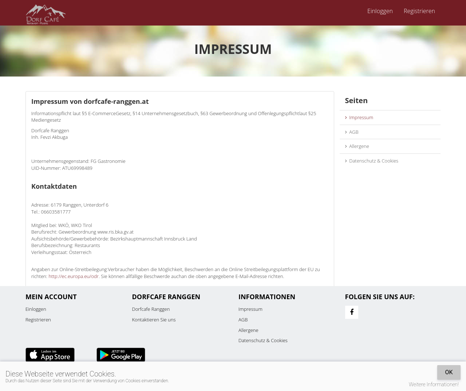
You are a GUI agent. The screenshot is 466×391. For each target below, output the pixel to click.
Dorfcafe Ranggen (151, 309)
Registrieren (419, 11)
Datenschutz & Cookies (372, 160)
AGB (352, 132)
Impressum (359, 117)
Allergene (357, 146)
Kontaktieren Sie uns (154, 319)
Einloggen (380, 11)
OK (449, 372)
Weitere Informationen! (434, 384)
